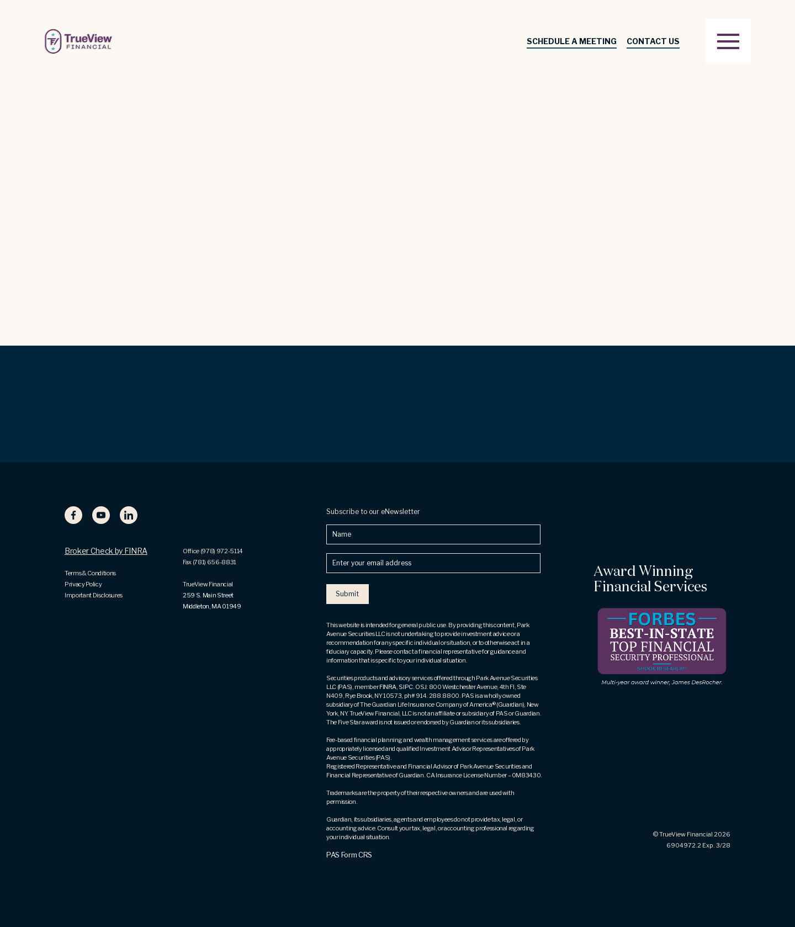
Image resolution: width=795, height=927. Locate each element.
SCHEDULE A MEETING (572, 41)
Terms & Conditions (90, 573)
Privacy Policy (83, 584)
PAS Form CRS (349, 854)
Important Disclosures (94, 595)
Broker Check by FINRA (106, 550)
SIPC (406, 687)
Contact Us (653, 41)
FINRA (387, 687)
